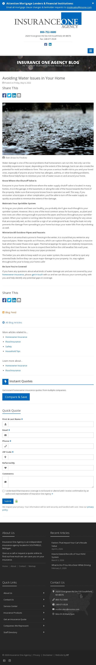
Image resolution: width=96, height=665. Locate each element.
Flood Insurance (13, 341)
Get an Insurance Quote (24, 619)
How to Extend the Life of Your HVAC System (72, 557)
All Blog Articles (12, 322)
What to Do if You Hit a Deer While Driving (72, 567)
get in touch (37, 274)
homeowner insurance (13, 274)
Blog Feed (9, 312)
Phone (6, 441)
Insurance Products (24, 612)
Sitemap (32, 566)
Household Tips (12, 351)
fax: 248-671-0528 (48, 35)
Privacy (36, 655)
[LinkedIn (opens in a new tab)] (50, 44)
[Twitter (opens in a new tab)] (9, 95)
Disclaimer (48, 655)
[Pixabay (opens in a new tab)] (23, 157)
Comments (8, 473)
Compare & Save (16, 397)
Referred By (8, 462)
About (13, 566)
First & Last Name (12, 419)
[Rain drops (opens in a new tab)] (11, 157)
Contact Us (24, 599)
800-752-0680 (62, 599)
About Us (24, 593)
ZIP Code (8, 452)
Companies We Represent (24, 625)
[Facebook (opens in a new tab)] (45, 44)
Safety (8, 346)
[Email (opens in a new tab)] (19, 95)
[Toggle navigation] (91, 50)
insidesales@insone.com (79, 7)
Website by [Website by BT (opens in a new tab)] (62, 655)
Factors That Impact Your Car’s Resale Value (72, 546)
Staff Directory (24, 632)
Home (5, 566)
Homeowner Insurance (16, 337)
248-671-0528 (62, 604)
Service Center (24, 606)
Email (6, 430)
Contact (22, 566)
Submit (7, 501)
